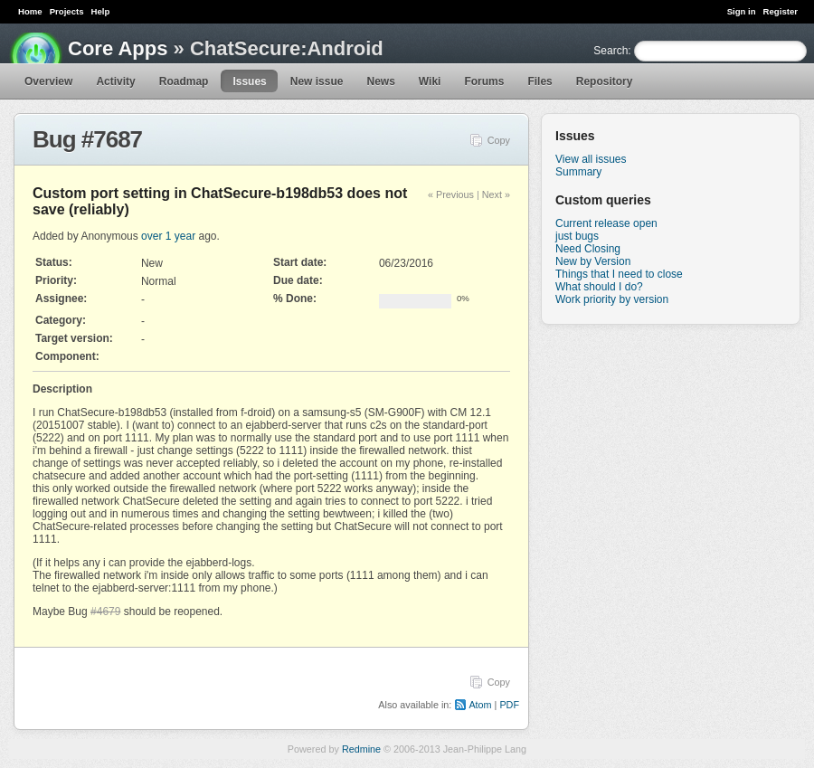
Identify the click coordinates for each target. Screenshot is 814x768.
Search (610, 50)
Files (539, 81)
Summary (578, 172)
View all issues (590, 159)
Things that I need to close (619, 274)
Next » (496, 194)
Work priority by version (611, 299)
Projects (67, 11)
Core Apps (117, 48)
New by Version (592, 261)
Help (100, 11)
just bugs (577, 236)
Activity (115, 81)
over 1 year (168, 236)
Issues (249, 81)
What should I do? (599, 286)
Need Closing (587, 248)
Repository (604, 81)
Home (30, 11)
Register (780, 11)
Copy (498, 140)
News (380, 81)
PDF (509, 704)
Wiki (430, 81)
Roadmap (184, 81)
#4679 (105, 611)
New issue (317, 81)
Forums (484, 81)
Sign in (741, 11)
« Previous (451, 194)
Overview (48, 81)
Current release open (606, 223)
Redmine (361, 749)
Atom (480, 704)
